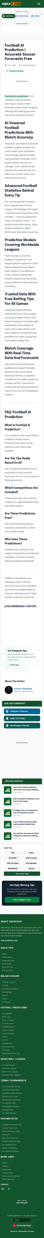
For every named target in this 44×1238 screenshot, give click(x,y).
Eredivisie (5, 1002)
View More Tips (22, 874)
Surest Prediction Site (10, 1141)
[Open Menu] (39, 3)
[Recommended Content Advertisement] (22, 625)
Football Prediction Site (11, 1125)
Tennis (31, 868)
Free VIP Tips (7, 967)
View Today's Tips (22, 900)
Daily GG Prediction (9, 1138)
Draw (31, 853)
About (4, 1163)
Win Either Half (8, 1047)
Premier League (8, 982)
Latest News (6, 957)
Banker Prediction (9, 1128)
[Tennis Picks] (35, 16)
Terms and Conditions (10, 1176)
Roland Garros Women (11, 1100)
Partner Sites (7, 970)
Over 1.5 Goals (7, 1030)
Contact (5, 1166)
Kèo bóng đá (22, 1203)
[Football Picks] (8, 16)
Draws (4, 1037)
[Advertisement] (22, 760)
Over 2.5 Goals (7, 1020)
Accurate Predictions (10, 1151)
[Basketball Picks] (22, 16)
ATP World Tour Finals (10, 1086)
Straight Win (7, 1043)
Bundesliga (6, 992)
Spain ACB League (9, 1072)
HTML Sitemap (7, 1179)
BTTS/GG (13, 858)
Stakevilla (5, 1135)
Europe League (7, 1065)
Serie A (4, 995)
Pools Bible (6, 964)
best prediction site (9, 940)
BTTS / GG (5, 1017)
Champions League (9, 989)
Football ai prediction (16, 96)
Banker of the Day (9, 1148)
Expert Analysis (8, 960)
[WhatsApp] (9, 1189)
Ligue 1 (4, 999)
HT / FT (4, 1040)
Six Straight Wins (8, 1145)
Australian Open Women (11, 1093)
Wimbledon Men (8, 1103)
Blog (3, 954)
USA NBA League (8, 1068)
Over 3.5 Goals (7, 1033)
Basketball (12, 868)
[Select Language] (22, 1220)
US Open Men (7, 1110)
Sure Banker (31, 863)
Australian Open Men (10, 1090)
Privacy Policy (7, 1173)
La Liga (4, 985)
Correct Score (7, 1023)
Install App (14, 665)
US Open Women (8, 1113)
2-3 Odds (5, 1050)
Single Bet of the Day (10, 1053)
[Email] (3, 1189)
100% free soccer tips (10, 1131)
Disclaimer (6, 1169)
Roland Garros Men (9, 1096)
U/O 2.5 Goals (12, 863)
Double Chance (8, 1027)
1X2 (12, 853)
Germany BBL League (10, 1075)
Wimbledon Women (10, 1106)
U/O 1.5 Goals (31, 858)
